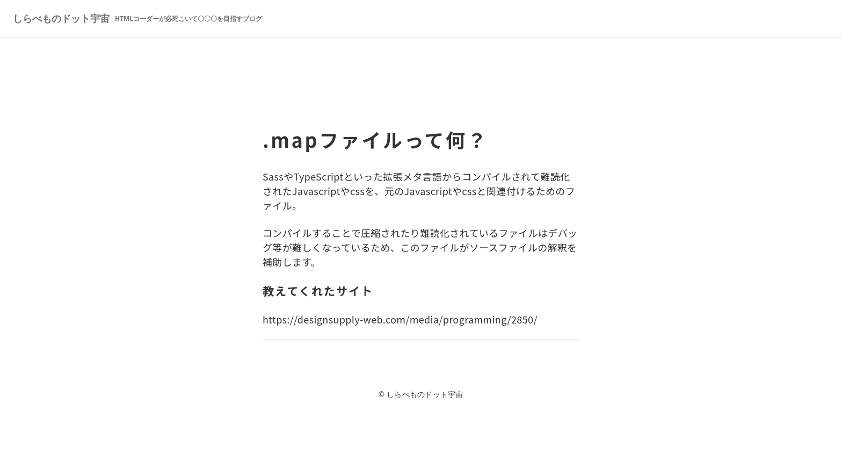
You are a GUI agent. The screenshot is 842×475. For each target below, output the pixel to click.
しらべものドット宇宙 (137, 18)
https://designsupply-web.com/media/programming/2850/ (400, 319)
